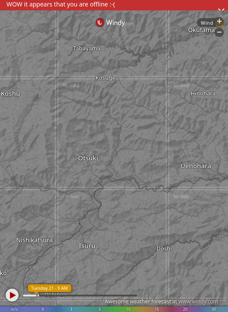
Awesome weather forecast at (161, 301)
